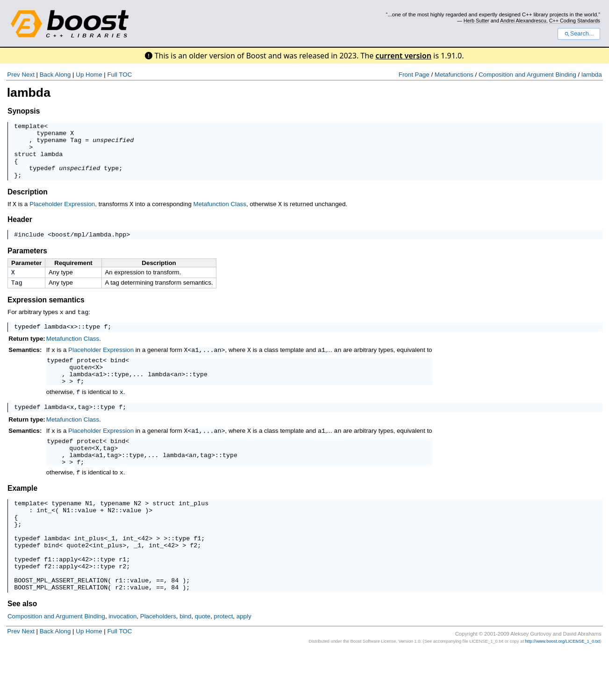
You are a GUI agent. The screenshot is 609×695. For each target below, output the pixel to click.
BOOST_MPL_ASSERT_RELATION (60, 622)
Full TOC (119, 74)
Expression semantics (46, 314)
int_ (43, 538)
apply (68, 597)
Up (80, 74)
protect (90, 376)
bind (117, 376)
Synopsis (23, 111)
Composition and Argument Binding (527, 74)
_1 (111, 572)
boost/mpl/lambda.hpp (88, 246)
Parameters (27, 263)
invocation (122, 660)
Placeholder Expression (62, 215)
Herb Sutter (476, 20)
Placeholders (158, 660)
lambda (591, 74)
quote (78, 384)
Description (27, 203)
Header (19, 230)
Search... (579, 33)
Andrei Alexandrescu (523, 20)
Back (47, 74)
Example (22, 514)
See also (22, 648)
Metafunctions (454, 74)
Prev (13, 74)
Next (27, 74)
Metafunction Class (219, 215)
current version (403, 55)
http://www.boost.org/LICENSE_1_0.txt (562, 685)
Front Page (414, 74)
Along (63, 74)
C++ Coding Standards (574, 20)
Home (94, 74)
